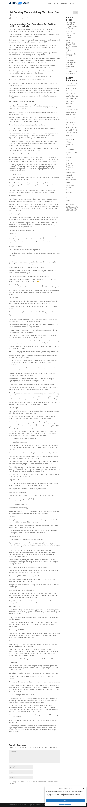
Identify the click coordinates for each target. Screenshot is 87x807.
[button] (84, 788)
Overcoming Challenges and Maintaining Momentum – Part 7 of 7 (71, 65)
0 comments (30, 18)
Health (68, 157)
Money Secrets (71, 172)
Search (75, 12)
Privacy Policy (68, 804)
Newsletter (64, 3)
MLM (67, 170)
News (68, 182)
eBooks (68, 155)
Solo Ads (69, 192)
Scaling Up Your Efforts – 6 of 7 (71, 72)
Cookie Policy (62, 804)
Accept (65, 800)
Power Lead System (70, 186)
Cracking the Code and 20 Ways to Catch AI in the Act (72, 26)
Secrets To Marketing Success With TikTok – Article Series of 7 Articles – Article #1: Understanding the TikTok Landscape (71, 49)
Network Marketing (69, 176)
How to (68, 160)
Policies (72, 3)
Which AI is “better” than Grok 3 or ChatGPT (70, 34)
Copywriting (70, 149)
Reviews (69, 190)
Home (49, 3)
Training (55, 3)
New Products (71, 180)
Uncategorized (71, 198)
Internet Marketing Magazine (69, 165)
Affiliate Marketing (69, 143)
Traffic (68, 195)
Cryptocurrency (71, 152)
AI (66, 147)
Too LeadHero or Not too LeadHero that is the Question (72, 101)
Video (68, 201)
